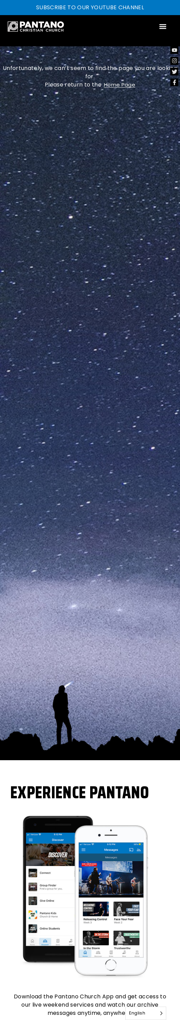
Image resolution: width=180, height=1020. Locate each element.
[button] (163, 26)
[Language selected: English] (145, 1013)
